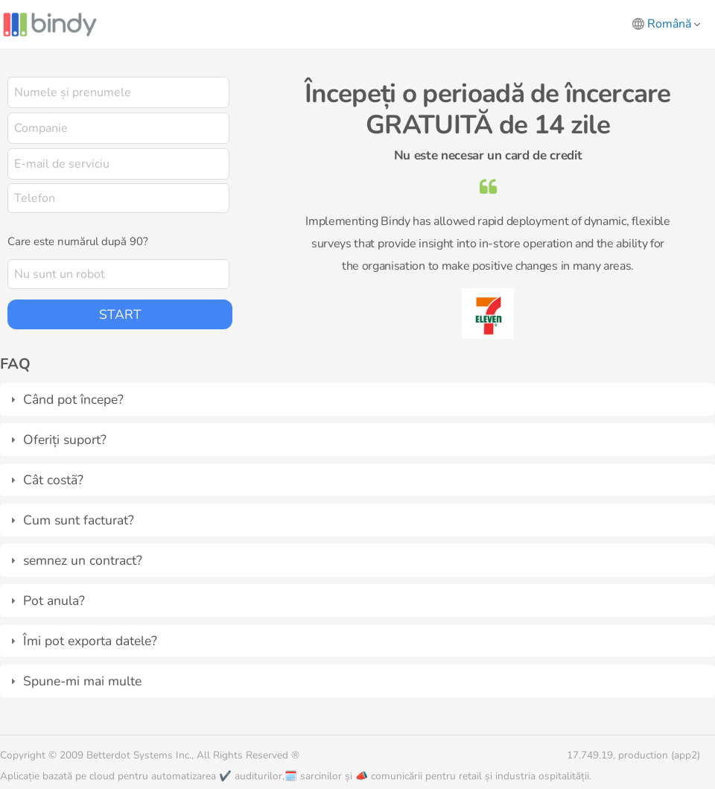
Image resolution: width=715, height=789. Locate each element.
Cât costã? (53, 480)
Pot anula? (54, 600)
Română (673, 24)
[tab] (357, 399)
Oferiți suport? (65, 440)
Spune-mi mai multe (82, 681)
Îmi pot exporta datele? (90, 641)
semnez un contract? (82, 560)
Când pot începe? (73, 399)
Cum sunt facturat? (78, 520)
